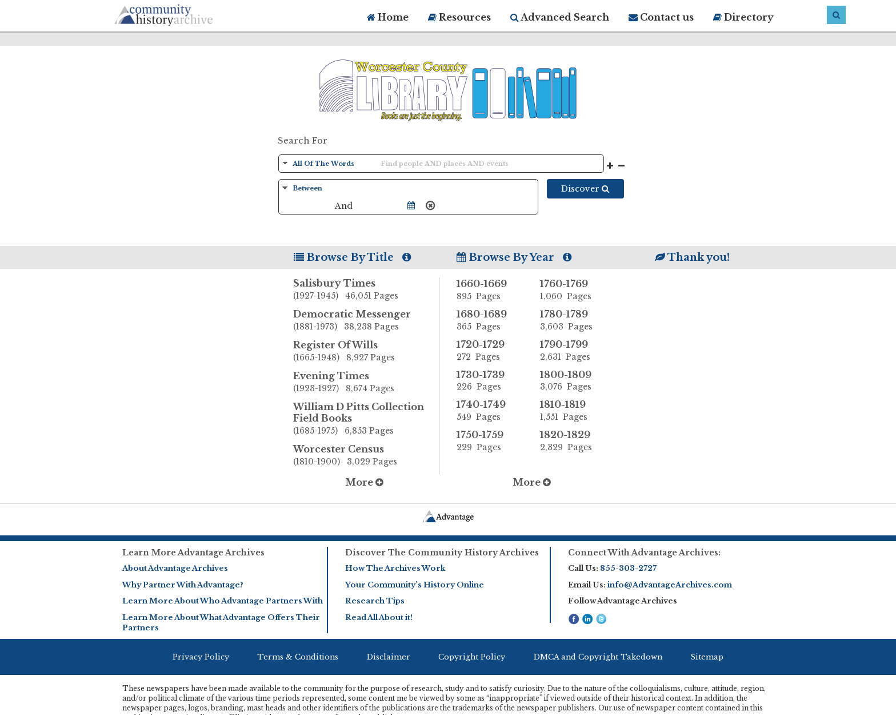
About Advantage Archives (175, 568)
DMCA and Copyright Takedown (598, 657)
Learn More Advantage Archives (193, 552)
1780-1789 (573, 320)
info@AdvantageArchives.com (669, 585)
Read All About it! (379, 617)
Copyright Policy (471, 657)
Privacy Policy (201, 657)
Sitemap (706, 657)
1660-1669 (490, 290)
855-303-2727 (628, 568)
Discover (585, 189)
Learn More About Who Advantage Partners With (222, 601)
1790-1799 (573, 351)
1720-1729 (490, 351)
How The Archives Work (395, 568)
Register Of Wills (366, 351)
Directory (743, 17)
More (364, 482)
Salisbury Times (366, 290)
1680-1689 (490, 320)
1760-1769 (573, 290)
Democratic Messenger (366, 320)
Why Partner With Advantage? (182, 585)
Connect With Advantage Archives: (644, 552)
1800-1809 (573, 381)
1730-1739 (490, 381)
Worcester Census (366, 455)
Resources (459, 17)
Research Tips (375, 601)
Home (388, 17)
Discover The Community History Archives (442, 552)
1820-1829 (573, 441)
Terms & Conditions (297, 657)
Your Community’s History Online (414, 585)
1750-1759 (490, 441)
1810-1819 (573, 411)
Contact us (661, 17)
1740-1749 (490, 411)
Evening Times (366, 382)
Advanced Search (559, 17)
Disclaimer (388, 657)
